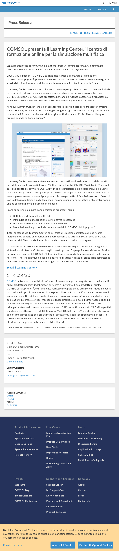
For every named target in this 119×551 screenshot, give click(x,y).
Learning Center (86, 433)
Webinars (20, 484)
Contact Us (84, 501)
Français (10, 398)
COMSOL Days (22, 490)
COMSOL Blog (85, 454)
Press (81, 495)
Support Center (54, 484)
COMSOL (12, 281)
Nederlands (12, 404)
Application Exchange (89, 449)
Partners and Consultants (59, 501)
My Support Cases (55, 490)
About (81, 484)
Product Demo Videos (58, 441)
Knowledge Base (55, 495)
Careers (82, 490)
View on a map (15, 361)
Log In (87, 9)
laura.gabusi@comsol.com (21, 375)
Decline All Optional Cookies (95, 545)
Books (49, 458)
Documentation (54, 506)
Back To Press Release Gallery (91, 33)
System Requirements (26, 449)
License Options (23, 443)
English (10, 395)
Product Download (56, 511)
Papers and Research (57, 452)
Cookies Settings (12, 545)
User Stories (52, 447)
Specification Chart (25, 438)
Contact (101, 9)
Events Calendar (23, 495)
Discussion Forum (87, 443)
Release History (23, 454)
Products (19, 433)
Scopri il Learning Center (22, 267)
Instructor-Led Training (90, 438)
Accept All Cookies (62, 545)
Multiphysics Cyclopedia (91, 460)
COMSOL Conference (26, 501)
